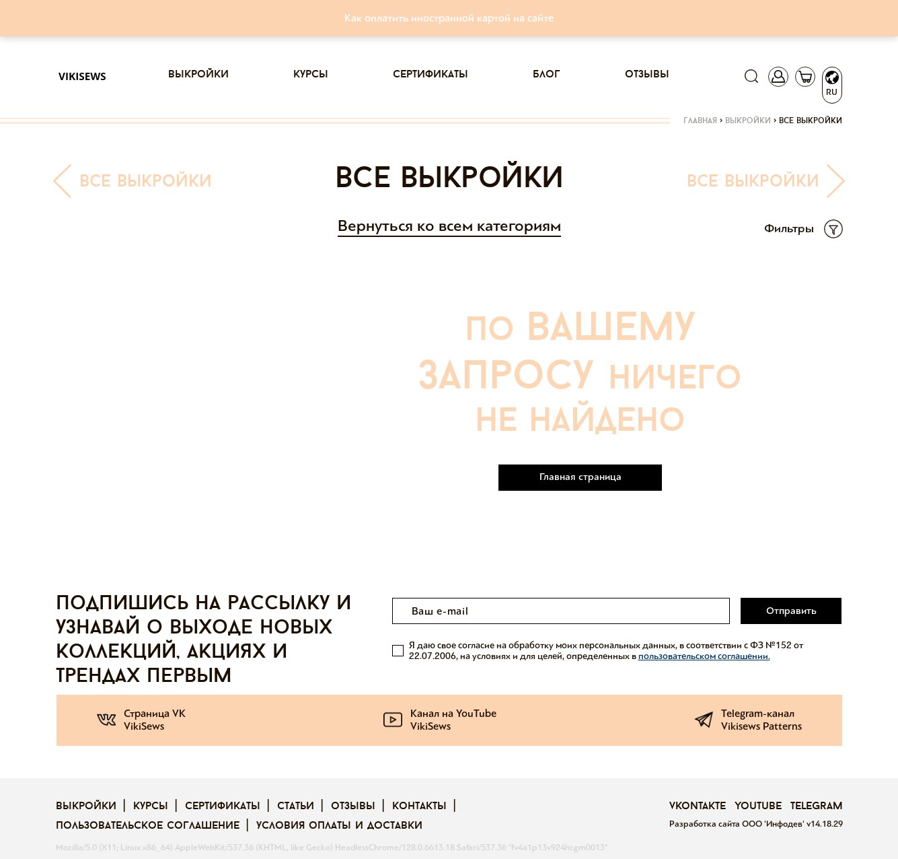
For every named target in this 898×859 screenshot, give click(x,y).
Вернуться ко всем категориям (449, 226)
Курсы (310, 74)
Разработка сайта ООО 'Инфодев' (738, 824)
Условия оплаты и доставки (339, 826)
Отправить (791, 611)
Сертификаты (430, 74)
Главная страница (580, 477)
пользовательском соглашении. (704, 656)
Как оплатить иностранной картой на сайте (449, 17)
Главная (700, 121)
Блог (546, 74)
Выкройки (198, 74)
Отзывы (647, 74)
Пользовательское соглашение (147, 826)
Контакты (419, 806)
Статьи (295, 806)
